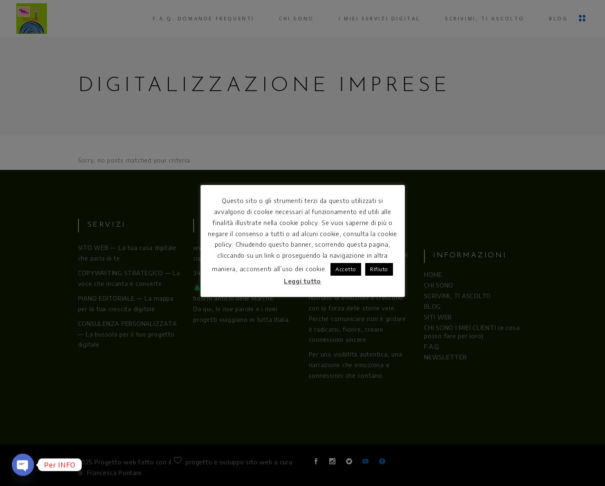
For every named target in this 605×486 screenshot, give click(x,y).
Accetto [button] (345, 269)
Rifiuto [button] (379, 269)
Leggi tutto (302, 281)
